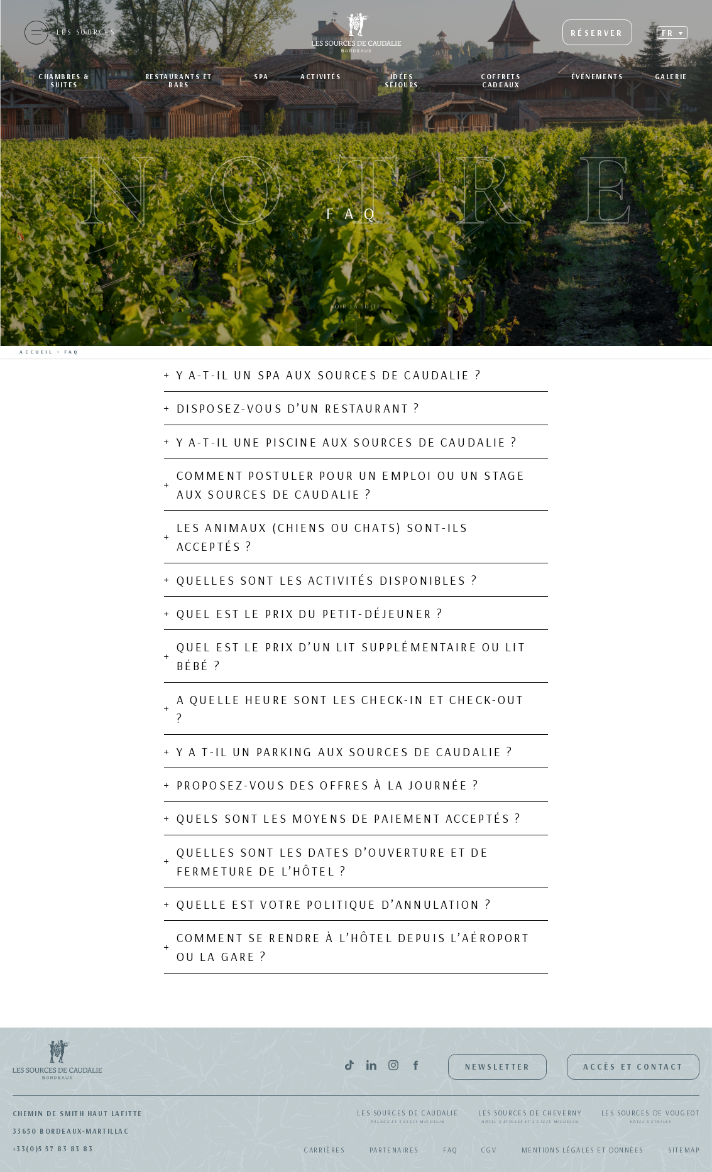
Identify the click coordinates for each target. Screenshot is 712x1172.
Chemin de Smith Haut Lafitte (78, 1113)
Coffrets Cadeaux (501, 80)
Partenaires (394, 1150)
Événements (597, 76)
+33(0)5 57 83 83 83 (53, 1148)
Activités (320, 76)
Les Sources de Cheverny (529, 1117)
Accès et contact (633, 1066)
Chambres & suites (64, 80)
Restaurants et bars (178, 80)
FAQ (450, 1150)
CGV (488, 1150)
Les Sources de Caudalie (407, 1117)
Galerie (671, 76)
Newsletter (497, 1066)
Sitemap (683, 1150)
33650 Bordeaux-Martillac (71, 1131)
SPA (261, 76)
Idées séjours (402, 80)
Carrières (324, 1150)
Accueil (36, 352)
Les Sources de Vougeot (650, 1117)
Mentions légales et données (583, 1150)
